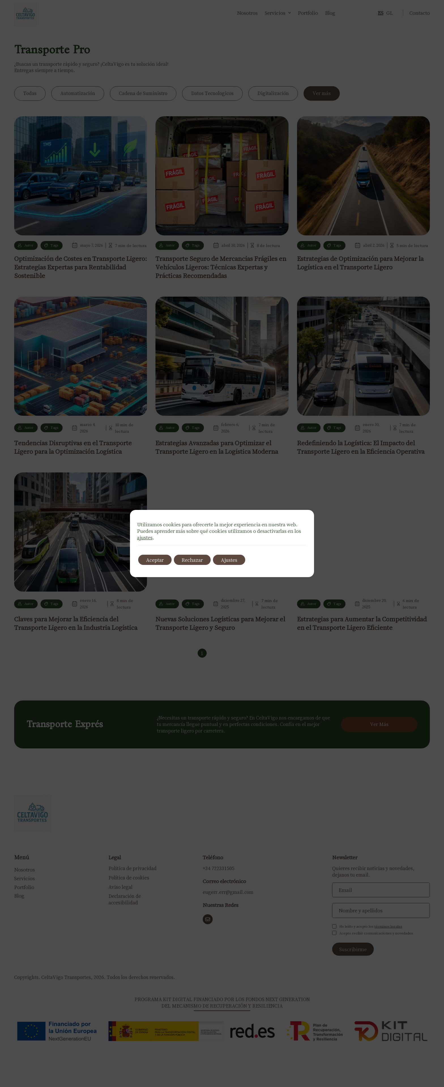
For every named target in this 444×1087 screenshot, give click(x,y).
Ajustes (232, 560)
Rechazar (194, 560)
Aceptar (155, 560)
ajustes (145, 537)
